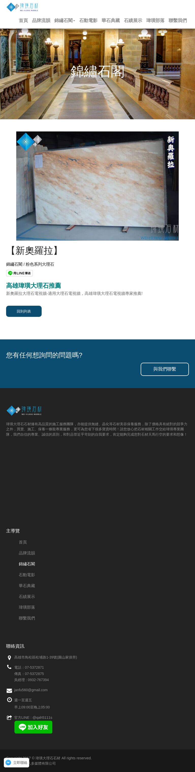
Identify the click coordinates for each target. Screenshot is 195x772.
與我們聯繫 (164, 369)
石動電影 (88, 20)
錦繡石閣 (64, 20)
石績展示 (133, 20)
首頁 (23, 20)
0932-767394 (38, 680)
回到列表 (24, 311)
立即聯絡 (20, 763)
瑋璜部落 (155, 20)
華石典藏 (111, 20)
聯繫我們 (178, 20)
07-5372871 (34, 667)
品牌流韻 (41, 20)
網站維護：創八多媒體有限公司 (31, 763)
